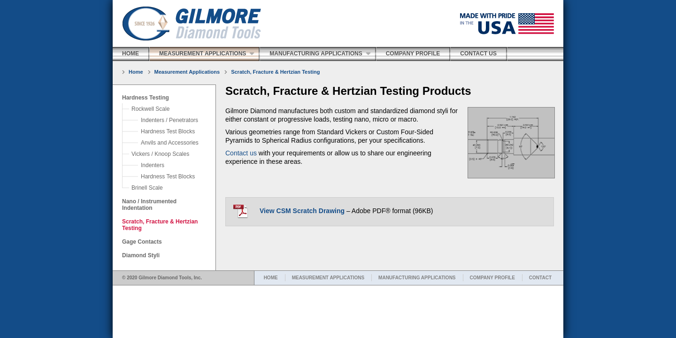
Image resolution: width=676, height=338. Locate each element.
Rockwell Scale (150, 109)
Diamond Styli (141, 255)
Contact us (241, 153)
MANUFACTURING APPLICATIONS (416, 277)
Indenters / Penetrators (169, 120)
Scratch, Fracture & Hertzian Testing (275, 72)
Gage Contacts (142, 241)
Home (130, 53)
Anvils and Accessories (170, 142)
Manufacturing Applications (315, 53)
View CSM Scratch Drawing (302, 211)
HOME (271, 277)
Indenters (152, 165)
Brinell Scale (147, 187)
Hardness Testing (145, 97)
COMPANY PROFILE (492, 277)
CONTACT (540, 277)
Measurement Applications (202, 53)
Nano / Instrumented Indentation (149, 204)
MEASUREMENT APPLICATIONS (328, 277)
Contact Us (478, 53)
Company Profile (413, 53)
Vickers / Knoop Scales (160, 154)
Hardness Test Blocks (168, 131)
